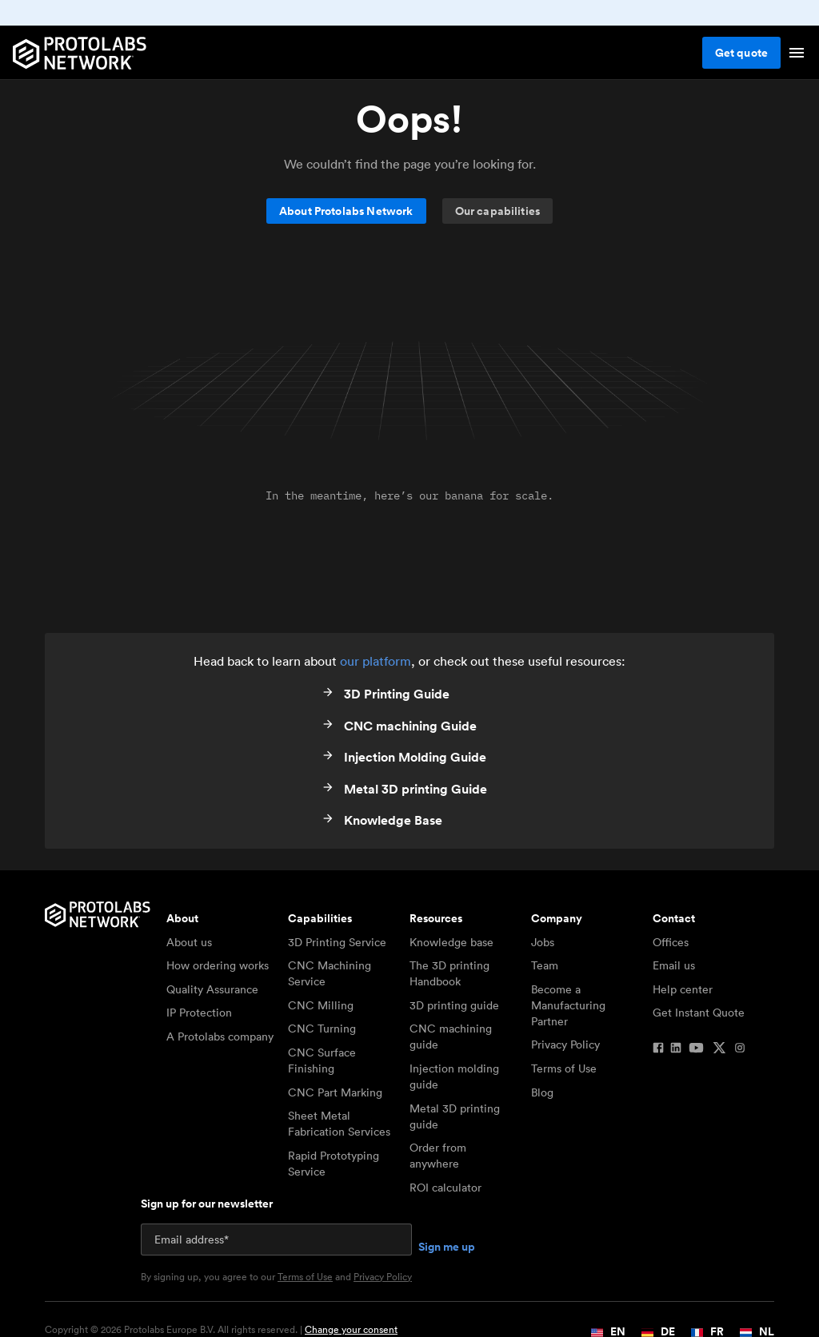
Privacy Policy (565, 1044)
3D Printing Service (337, 942)
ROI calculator (445, 1187)
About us (189, 942)
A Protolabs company (220, 1036)
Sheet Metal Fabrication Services (339, 1123)
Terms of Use (564, 1068)
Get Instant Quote (699, 1012)
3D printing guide (454, 1005)
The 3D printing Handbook (449, 973)
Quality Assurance (212, 989)
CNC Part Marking (335, 1092)
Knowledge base (451, 942)
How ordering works (217, 965)
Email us (674, 965)
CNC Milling (321, 1005)
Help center (683, 989)
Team (544, 965)
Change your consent (351, 1329)
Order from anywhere (438, 1155)
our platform (375, 661)
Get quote (741, 53)
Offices (671, 942)
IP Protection (199, 1012)
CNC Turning (322, 1028)
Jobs (542, 942)
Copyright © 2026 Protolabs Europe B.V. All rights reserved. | (221, 1329)
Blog (542, 1092)
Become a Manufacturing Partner (568, 1005)
